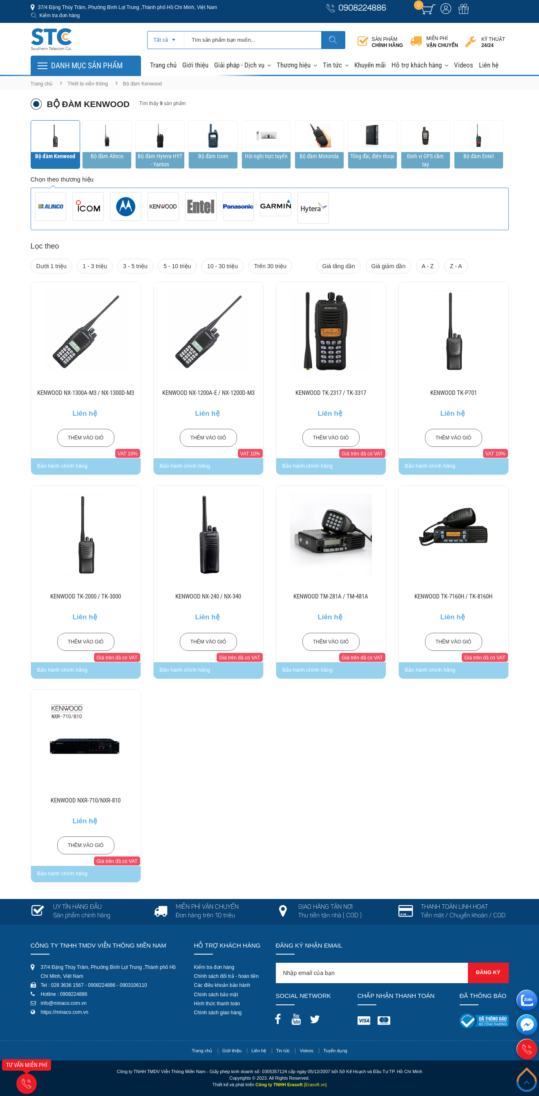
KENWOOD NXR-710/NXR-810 (86, 800)
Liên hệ (489, 65)
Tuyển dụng (335, 1050)
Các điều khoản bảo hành (222, 985)
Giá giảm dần (388, 266)
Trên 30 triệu (270, 266)
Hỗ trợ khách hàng (416, 65)
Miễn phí (442, 42)
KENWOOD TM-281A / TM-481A (330, 596)
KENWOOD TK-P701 (453, 393)
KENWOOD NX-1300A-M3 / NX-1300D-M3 (85, 393)
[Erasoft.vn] (315, 1084)
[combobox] (166, 37)
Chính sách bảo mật (216, 994)
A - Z (428, 266)
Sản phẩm (387, 42)
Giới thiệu (195, 65)
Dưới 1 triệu (51, 266)
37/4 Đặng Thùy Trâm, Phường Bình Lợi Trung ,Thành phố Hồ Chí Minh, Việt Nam (127, 7)
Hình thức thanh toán (217, 1003)
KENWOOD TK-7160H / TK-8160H (453, 596)
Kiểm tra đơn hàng (60, 15)
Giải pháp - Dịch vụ (239, 65)
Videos (463, 65)
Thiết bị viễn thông (87, 84)
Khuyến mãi (370, 65)
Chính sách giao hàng (218, 1012)
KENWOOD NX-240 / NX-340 (208, 596)
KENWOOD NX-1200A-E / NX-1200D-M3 (208, 393)
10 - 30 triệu (222, 266)
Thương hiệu (294, 65)
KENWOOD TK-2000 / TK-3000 (85, 596)
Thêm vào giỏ (86, 438)
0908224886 (362, 9)
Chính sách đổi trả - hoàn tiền (226, 976)
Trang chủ (163, 65)
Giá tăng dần (338, 266)
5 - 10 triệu (177, 266)
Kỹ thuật (493, 42)
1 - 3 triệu (95, 266)
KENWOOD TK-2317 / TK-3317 (330, 393)
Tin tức (332, 65)
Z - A (456, 266)
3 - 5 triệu (135, 266)
